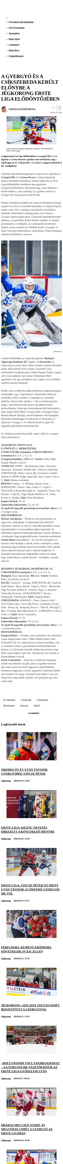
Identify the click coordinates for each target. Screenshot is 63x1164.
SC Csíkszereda (9, 700)
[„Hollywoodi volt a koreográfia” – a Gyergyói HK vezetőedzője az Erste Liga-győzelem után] (31, 1053)
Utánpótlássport (16, 56)
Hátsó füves (14, 50)
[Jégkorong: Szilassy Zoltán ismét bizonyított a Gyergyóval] (31, 995)
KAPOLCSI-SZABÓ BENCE (22, 109)
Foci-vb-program (16, 27)
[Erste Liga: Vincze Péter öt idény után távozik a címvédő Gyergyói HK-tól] (31, 875)
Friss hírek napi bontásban (21, 22)
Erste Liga (24, 706)
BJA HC (37, 706)
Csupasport (14, 44)
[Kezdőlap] (8, 7)
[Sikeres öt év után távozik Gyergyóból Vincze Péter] (31, 759)
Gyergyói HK (26, 700)
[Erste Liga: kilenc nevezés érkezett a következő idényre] (31, 817)
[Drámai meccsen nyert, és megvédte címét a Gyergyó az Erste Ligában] (31, 1115)
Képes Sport (14, 39)
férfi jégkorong (9, 706)
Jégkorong (6, 781)
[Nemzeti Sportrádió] (47, 7)
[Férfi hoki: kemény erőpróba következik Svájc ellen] (31, 937)
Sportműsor (14, 33)
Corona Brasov (42, 700)
